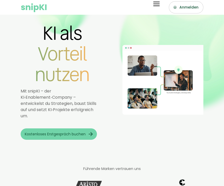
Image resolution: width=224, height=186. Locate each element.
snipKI (34, 7)
